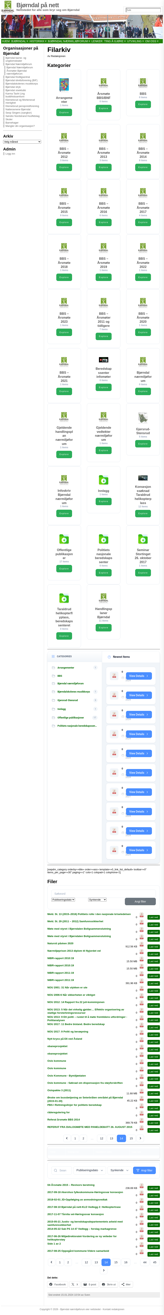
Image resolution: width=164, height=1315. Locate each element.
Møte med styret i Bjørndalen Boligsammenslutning (79, 930)
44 (144, 1264)
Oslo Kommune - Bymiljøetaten (66, 1077)
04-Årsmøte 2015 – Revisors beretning (70, 1186)
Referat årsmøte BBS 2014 (63, 1121)
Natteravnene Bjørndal (17, 109)
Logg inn (10, 153)
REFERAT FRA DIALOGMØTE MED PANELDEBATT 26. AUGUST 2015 (89, 1128)
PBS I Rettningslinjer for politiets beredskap (74, 1106)
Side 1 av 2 (54, 1245)
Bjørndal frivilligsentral (17, 77)
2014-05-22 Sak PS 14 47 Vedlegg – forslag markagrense (81, 1230)
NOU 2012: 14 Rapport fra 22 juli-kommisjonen (75, 1004)
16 (126, 1264)
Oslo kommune (56, 1062)
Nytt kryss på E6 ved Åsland (64, 1040)
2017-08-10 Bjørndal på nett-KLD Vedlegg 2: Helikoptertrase (84, 1208)
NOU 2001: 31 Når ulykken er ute (67, 989)
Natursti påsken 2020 (60, 945)
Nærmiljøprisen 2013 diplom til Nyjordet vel (74, 952)
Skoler (8, 119)
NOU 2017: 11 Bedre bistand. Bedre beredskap (76, 1026)
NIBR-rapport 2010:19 (60, 959)
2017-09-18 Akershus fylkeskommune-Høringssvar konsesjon (85, 1194)
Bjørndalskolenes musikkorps (21, 83)
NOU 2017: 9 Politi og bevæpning (67, 1033)
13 (111, 1140)
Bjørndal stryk (13, 86)
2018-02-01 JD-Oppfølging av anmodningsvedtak (77, 1201)
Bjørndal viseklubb (15, 90)
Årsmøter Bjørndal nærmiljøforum (16, 72)
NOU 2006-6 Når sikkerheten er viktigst (71, 996)
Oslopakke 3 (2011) (59, 1092)
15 (131, 1140)
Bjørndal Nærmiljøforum (18, 64)
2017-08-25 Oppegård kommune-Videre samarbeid (78, 1252)
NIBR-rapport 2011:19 (60, 974)
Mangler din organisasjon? (20, 125)
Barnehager (12, 122)
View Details (138, 676)
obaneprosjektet (57, 1048)
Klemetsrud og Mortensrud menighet (20, 101)
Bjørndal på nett (37, 5)
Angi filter (140, 903)
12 (101, 1140)
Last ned (153, 919)
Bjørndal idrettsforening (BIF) (21, 80)
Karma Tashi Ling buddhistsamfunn (15, 95)
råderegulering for (58, 1114)
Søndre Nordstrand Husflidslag (22, 116)
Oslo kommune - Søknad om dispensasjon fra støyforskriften (85, 1084)
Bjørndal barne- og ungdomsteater (15, 59)
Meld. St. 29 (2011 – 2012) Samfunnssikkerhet (75, 923)
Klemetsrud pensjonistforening (22, 106)
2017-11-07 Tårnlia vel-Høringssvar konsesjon (75, 1216)
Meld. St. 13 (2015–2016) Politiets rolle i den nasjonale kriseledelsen (89, 915)
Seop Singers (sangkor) (18, 112)
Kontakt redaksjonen (113, 1311)
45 (154, 1264)
